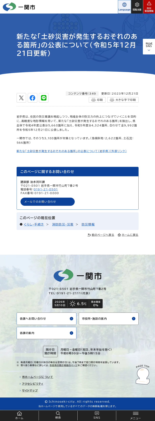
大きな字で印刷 (123, 100)
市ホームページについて (36, 377)
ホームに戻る (128, 234)
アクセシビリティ (31, 383)
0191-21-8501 (46, 189)
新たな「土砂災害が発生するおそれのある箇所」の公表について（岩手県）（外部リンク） (72, 151)
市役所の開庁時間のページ (64, 365)
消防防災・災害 (63, 224)
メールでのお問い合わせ (40, 201)
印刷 (97, 100)
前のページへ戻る (101, 234)
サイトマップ (28, 390)
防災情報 (88, 224)
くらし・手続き (34, 224)
